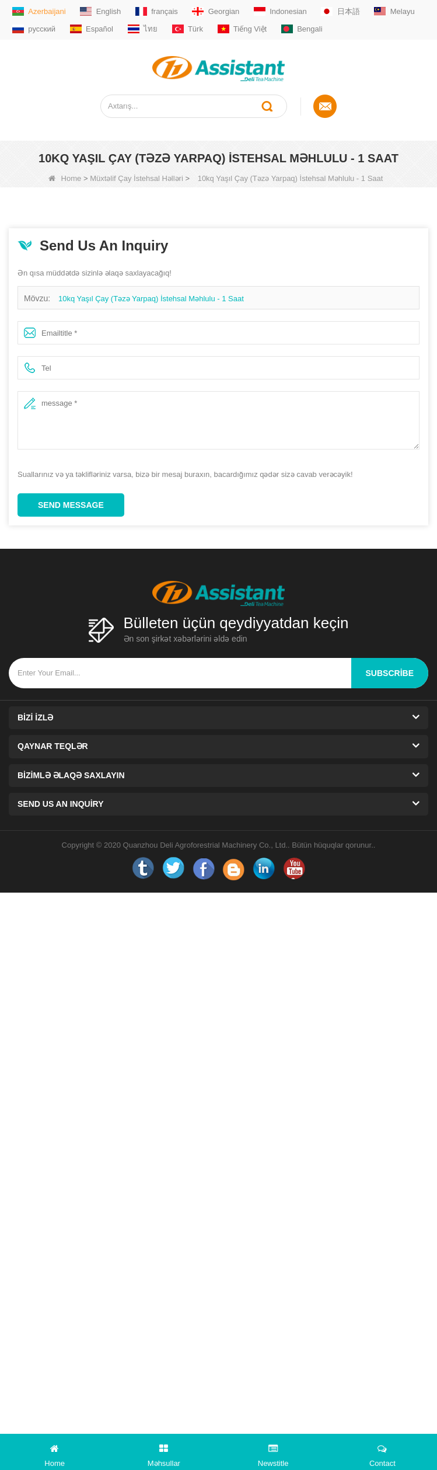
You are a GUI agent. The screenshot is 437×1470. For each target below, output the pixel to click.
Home (65, 178)
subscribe (390, 673)
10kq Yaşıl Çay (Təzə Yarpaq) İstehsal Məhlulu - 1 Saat (151, 298)
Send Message (71, 505)
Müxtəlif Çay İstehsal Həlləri (136, 178)
